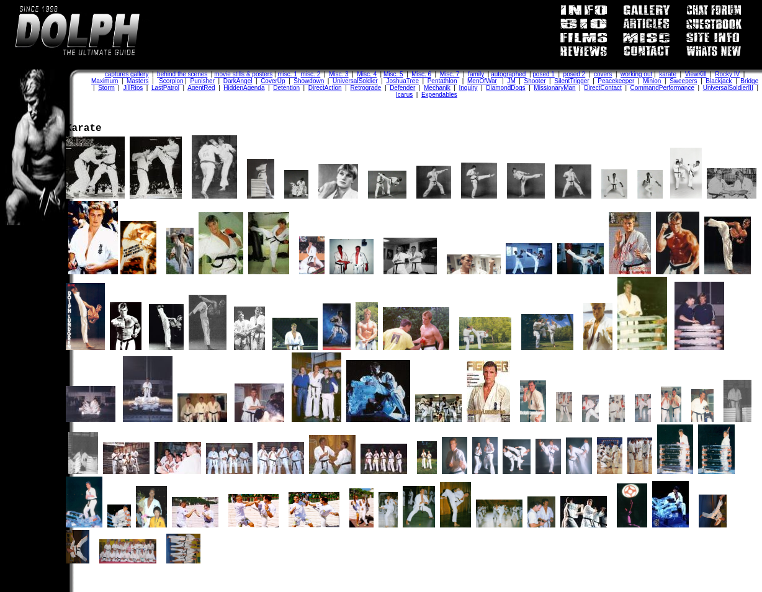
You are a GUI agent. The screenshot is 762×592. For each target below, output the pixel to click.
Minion (652, 81)
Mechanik (437, 87)
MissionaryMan (554, 87)
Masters (138, 81)
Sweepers (683, 81)
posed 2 (574, 74)
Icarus (404, 94)
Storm (106, 87)
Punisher (203, 81)
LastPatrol (165, 87)
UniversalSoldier (355, 81)
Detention (286, 87)
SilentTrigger (571, 81)
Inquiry (468, 87)
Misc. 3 (339, 74)
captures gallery (127, 74)
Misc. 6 (421, 74)
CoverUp (273, 81)
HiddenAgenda (243, 87)
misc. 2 (311, 74)
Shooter (535, 81)
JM (511, 81)
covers (603, 74)
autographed (508, 74)
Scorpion (171, 81)
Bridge (749, 81)
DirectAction (325, 87)
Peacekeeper (616, 81)
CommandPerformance (662, 87)
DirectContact (603, 87)
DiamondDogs (505, 87)
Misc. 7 (450, 74)
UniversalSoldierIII (728, 87)
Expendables (439, 94)
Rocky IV (727, 74)
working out (636, 74)
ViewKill (696, 74)
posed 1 (543, 74)
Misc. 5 (393, 74)
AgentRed (201, 87)
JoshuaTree (403, 81)
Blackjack (719, 81)
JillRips (133, 87)
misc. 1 (287, 74)
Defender (402, 87)
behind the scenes (182, 74)
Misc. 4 (367, 74)
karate (667, 74)
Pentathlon (442, 81)
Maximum (104, 81)
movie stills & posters (243, 74)
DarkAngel (238, 81)
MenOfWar (482, 81)
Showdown (309, 81)
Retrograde (365, 87)
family (476, 74)
